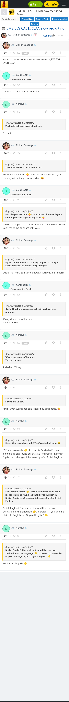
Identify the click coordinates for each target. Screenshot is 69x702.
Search (34, 24)
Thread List (27, 19)
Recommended (59, 19)
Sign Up (35, 4)
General (47, 35)
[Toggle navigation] (64, 4)
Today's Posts (42, 19)
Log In (51, 4)
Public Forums (8, 19)
